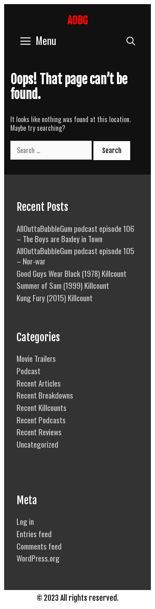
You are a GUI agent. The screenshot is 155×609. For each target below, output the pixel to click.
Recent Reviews (39, 431)
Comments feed (39, 546)
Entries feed (34, 533)
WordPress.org (38, 558)
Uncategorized (37, 444)
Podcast (29, 370)
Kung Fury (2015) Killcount (55, 297)
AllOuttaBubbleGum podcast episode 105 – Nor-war (75, 256)
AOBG (77, 20)
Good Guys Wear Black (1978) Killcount (71, 273)
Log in (25, 521)
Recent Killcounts (42, 407)
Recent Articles (39, 383)
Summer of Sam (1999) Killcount (63, 285)
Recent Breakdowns (45, 395)
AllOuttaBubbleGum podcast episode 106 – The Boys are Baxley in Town (75, 233)
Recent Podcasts (41, 419)
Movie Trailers (36, 358)
